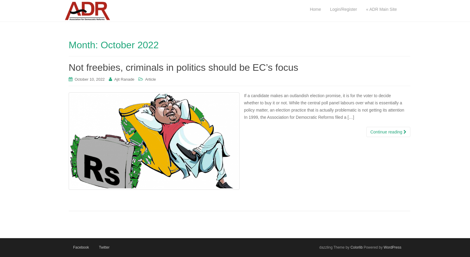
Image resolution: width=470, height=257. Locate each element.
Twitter (104, 247)
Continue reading (388, 132)
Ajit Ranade (124, 79)
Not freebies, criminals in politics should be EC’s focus (183, 67)
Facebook (81, 247)
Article (150, 79)
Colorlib (356, 247)
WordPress (392, 247)
